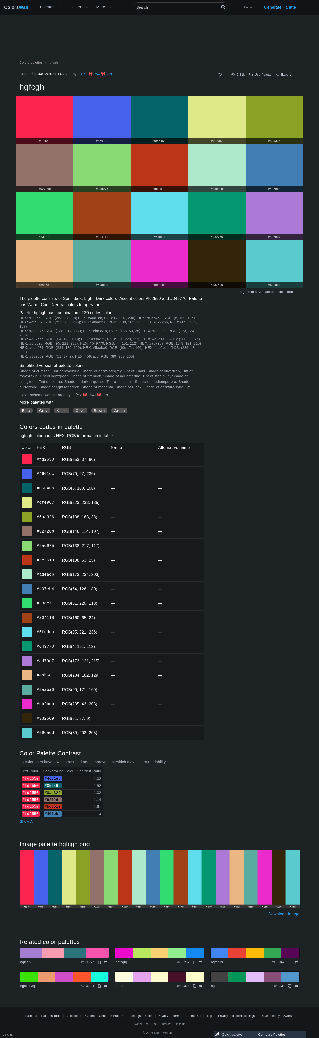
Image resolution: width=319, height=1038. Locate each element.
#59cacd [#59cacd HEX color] (27, 729)
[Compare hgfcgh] (297, 74)
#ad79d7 (45, 661)
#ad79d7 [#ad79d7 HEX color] (27, 657)
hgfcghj (121, 962)
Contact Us (193, 1016)
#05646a (45, 488)
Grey (43, 410)
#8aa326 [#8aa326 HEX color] (27, 513)
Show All (27, 821)
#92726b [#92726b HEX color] (27, 527)
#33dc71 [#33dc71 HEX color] (27, 599)
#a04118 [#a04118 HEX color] (27, 614)
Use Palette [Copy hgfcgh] (260, 75)
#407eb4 (45, 589)
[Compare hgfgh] (201, 986)
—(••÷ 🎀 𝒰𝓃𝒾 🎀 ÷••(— (97, 74)
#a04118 (45, 617)
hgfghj (215, 986)
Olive (80, 410)
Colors (16, 7)
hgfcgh (25, 962)
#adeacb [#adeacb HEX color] (27, 570)
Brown (99, 410)
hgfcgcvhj (27, 986)
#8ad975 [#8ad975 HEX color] (27, 542)
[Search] (180, 7)
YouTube (151, 1023)
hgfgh (120, 986)
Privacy (163, 1016)
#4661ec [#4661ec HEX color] (27, 470)
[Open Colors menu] (87, 7)
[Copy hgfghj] (289, 986)
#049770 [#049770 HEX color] (27, 642)
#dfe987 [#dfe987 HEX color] (27, 498)
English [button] (249, 7)
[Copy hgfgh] (194, 986)
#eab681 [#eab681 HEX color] (27, 671)
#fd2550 (45, 459)
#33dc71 (45, 603)
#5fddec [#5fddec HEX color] (27, 628)
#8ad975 (45, 545)
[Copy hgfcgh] (189, 387)
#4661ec (45, 473)
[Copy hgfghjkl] (289, 962)
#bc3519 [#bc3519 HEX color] (27, 556)
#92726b (45, 531)
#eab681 (45, 675)
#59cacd (45, 733)
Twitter (137, 1023)
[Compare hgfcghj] (201, 962)
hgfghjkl (217, 962)
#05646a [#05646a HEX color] (27, 484)
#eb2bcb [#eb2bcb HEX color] (27, 700)
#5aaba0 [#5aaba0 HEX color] (27, 686)
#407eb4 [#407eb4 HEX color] (27, 585)
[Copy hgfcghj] (194, 962)
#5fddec (45, 632)
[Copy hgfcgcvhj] (99, 986)
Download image (281, 914)
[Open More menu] (60, 7)
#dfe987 (45, 502)
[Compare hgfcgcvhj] (105, 986)
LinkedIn (180, 1023)
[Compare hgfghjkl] (296, 962)
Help (209, 1016)
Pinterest (165, 1023)
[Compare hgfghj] (296, 986)
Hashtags (134, 1016)
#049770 (45, 646)
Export (283, 75)
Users (149, 1016)
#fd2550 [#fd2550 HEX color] (27, 455)
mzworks (287, 1016)
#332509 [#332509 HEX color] (27, 714)
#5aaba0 (45, 689)
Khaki (62, 410)
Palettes (47, 7)
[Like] (220, 74)
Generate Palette (280, 7)
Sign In (244, 292)
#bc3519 (45, 560)
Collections (73, 1016)
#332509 (45, 718)
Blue (26, 410)
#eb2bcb (45, 704)
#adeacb (45, 574)
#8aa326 (45, 517)
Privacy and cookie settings (236, 1016)
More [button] (100, 7)
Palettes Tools (51, 1016)
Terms (176, 1016)
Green (119, 410)
